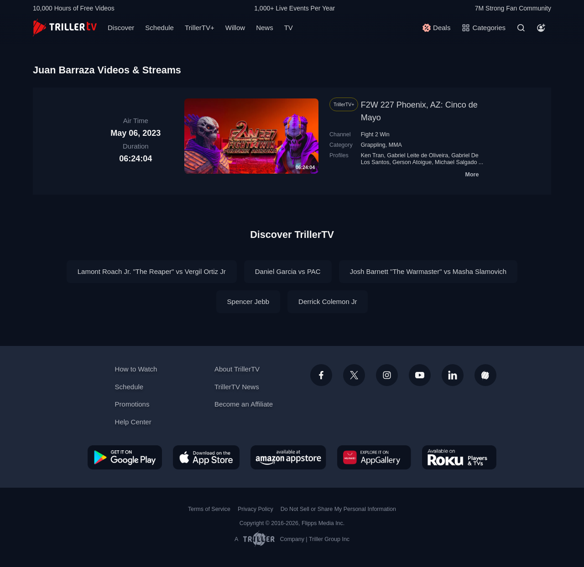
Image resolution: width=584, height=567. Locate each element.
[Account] (541, 28)
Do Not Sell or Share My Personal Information (338, 509)
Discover (121, 27)
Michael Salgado (456, 162)
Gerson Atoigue (412, 162)
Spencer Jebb (248, 301)
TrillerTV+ (199, 27)
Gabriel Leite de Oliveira (417, 155)
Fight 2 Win (375, 134)
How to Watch (136, 369)
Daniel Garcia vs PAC (288, 271)
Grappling (373, 145)
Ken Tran (372, 155)
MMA (395, 145)
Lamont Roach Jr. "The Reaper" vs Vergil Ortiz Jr (152, 271)
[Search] (521, 28)
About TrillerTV (237, 369)
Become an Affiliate (243, 404)
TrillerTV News (236, 387)
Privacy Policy (255, 509)
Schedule (159, 27)
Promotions (132, 404)
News (264, 27)
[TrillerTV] (65, 27)
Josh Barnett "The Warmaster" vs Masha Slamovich (428, 271)
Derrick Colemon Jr (327, 301)
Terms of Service (209, 509)
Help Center (133, 422)
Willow (235, 27)
